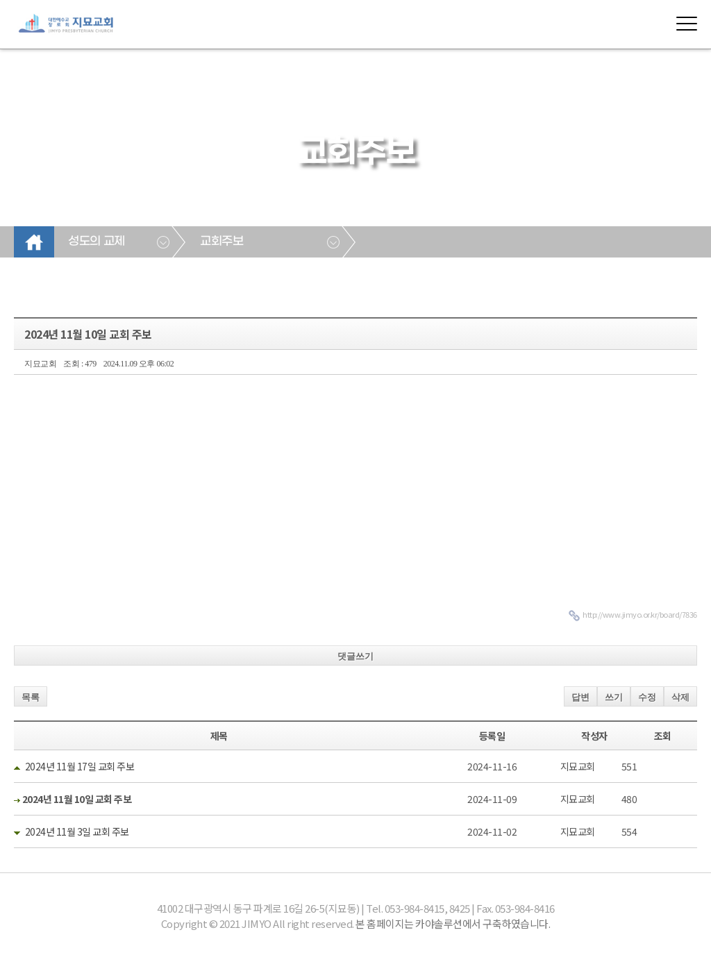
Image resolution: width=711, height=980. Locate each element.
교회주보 (221, 241)
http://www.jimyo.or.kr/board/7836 (640, 614)
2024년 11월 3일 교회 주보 (77, 831)
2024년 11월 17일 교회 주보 (80, 766)
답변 (580, 697)
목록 (31, 697)
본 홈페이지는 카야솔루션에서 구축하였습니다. (453, 923)
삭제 (680, 697)
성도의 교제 (96, 241)
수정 (647, 697)
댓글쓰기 (355, 656)
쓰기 (614, 697)
